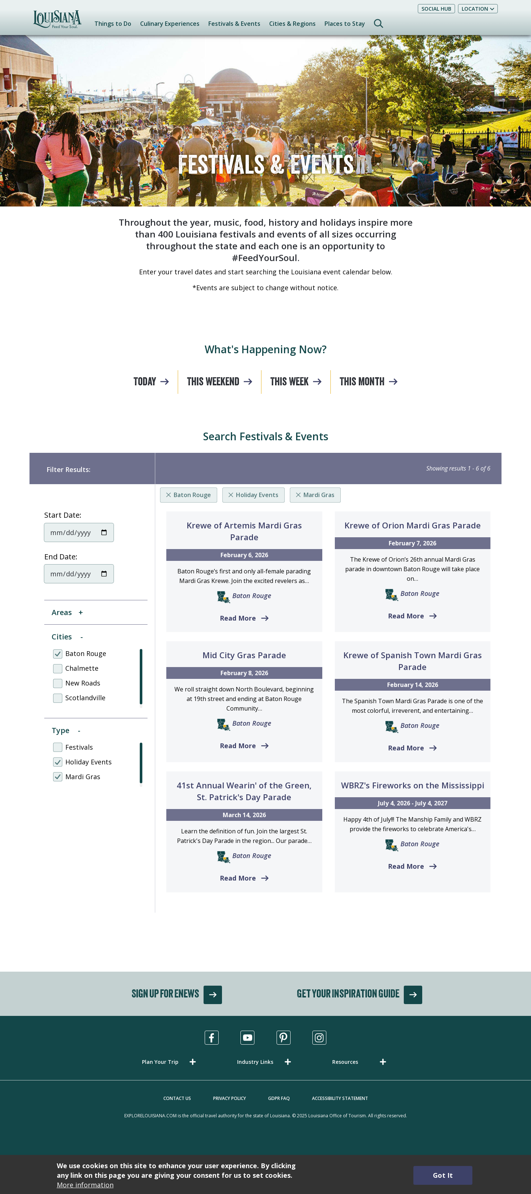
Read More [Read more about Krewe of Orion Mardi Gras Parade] (406, 615)
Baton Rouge (251, 595)
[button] (170, 1061)
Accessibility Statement (340, 1098)
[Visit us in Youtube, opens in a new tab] (247, 1038)
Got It (443, 1175)
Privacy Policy (229, 1098)
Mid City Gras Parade (244, 654)
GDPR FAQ (279, 1098)
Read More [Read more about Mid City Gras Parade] (238, 745)
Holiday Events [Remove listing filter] (257, 495)
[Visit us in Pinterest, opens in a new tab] (284, 1038)
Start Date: (62, 515)
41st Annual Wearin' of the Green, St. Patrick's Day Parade (244, 791)
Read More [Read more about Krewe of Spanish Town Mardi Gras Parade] (406, 747)
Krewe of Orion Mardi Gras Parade (412, 525)
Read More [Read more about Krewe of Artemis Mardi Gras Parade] (238, 618)
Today (144, 382)
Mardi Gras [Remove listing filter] (318, 495)
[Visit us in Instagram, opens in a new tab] (319, 1038)
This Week (289, 382)
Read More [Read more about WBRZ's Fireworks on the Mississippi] (406, 866)
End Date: (60, 557)
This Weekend (213, 382)
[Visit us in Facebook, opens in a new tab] (212, 1038)
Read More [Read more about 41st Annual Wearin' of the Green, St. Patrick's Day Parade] (238, 878)
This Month (362, 382)
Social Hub (436, 8)
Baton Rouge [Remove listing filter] (192, 495)
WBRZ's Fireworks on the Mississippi (412, 785)
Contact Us (177, 1098)
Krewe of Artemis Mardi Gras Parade (244, 531)
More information (85, 1184)
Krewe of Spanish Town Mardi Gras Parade (412, 660)
